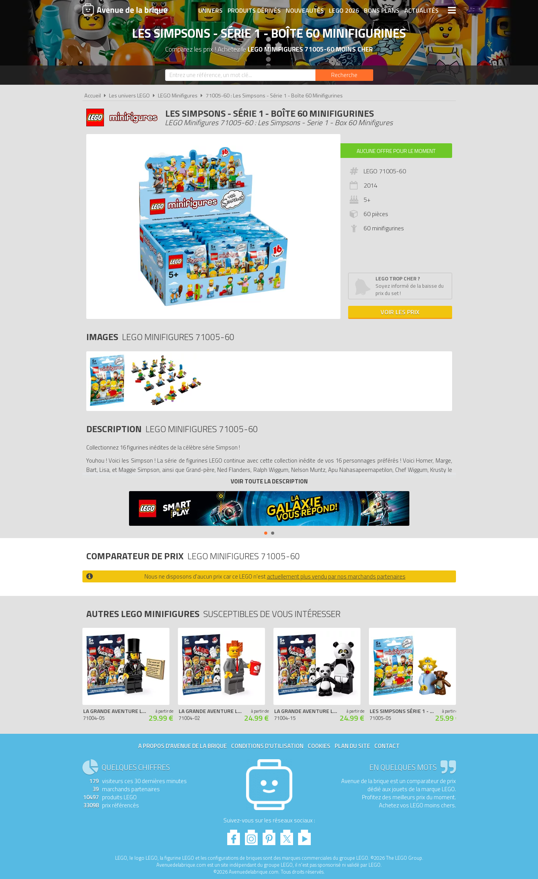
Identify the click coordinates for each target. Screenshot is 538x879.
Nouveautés (305, 10)
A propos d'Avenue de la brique (182, 745)
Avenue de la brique (124, 9)
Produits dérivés (254, 10)
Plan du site (352, 745)
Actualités (421, 10)
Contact (387, 745)
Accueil (92, 95)
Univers (210, 10)
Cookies (319, 745)
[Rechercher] (344, 75)
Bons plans (381, 10)
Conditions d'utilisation (267, 745)
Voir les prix (399, 312)
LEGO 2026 (344, 10)
